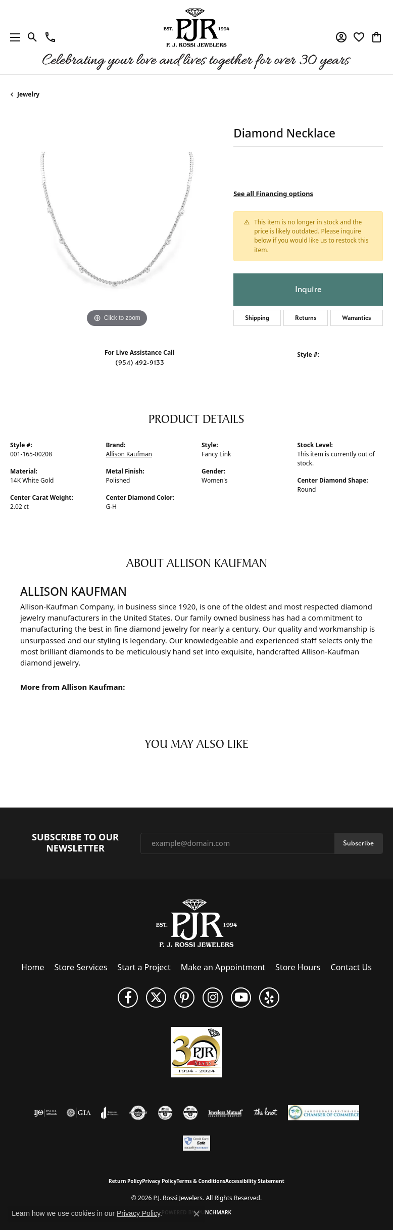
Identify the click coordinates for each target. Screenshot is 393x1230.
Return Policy (125, 1181)
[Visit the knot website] (265, 1112)
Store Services (81, 967)
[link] (50, 37)
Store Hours (297, 967)
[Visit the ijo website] (45, 1112)
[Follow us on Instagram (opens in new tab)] (213, 997)
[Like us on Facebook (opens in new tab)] (128, 997)
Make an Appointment (223, 967)
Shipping (257, 317)
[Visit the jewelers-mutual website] (225, 1112)
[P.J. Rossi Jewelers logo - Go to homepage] (196, 37)
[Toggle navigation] (12, 37)
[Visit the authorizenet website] (138, 1112)
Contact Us (351, 967)
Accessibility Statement (254, 1181)
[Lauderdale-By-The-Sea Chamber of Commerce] (323, 1112)
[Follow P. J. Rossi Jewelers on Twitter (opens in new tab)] (156, 997)
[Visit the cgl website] (190, 1112)
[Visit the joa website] (110, 1112)
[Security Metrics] (197, 1143)
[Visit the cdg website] (165, 1112)
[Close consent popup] (196, 1214)
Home (32, 967)
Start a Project (143, 967)
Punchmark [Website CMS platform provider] (215, 1212)
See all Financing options (273, 193)
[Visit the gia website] (79, 1112)
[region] (116, 223)
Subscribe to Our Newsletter (75, 843)
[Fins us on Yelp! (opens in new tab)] (269, 997)
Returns (306, 317)
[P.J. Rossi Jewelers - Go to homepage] (196, 922)
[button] (32, 37)
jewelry (28, 94)
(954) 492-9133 (139, 362)
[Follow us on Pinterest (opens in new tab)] (184, 997)
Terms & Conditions (200, 1181)
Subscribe (358, 843)
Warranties (356, 317)
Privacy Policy (159, 1181)
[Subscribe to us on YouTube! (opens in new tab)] (241, 997)
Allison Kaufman (129, 454)
